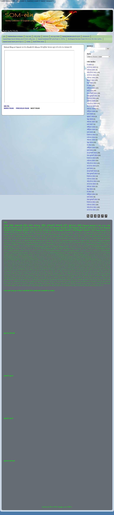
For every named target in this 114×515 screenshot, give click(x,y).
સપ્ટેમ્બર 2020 (91, 106)
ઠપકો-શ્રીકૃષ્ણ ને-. (8, 271)
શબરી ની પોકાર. (8, 283)
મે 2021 (89, 85)
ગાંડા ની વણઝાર (23, 267)
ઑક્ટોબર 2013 (92, 163)
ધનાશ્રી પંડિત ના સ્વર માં (102, 271)
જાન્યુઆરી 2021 (92, 96)
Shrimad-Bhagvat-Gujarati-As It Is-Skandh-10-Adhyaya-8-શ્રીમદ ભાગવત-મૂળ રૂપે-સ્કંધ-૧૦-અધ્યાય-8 (84, 257)
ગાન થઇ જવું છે (33, 267)
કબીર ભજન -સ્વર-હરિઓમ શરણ (86, 263)
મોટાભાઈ (38, 232)
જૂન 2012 (90, 189)
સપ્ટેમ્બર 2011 (91, 210)
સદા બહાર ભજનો (55, 36)
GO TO (7, 106)
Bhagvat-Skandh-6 (65, 230)
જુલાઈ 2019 (91, 116)
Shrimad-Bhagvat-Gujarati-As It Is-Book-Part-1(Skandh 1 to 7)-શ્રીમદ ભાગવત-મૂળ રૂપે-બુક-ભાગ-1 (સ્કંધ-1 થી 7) (54, 244)
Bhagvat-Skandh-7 (83, 230)
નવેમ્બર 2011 (91, 204)
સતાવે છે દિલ (71, 283)
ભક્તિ (107, 275)
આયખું (78, 261)
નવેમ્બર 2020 (91, 101)
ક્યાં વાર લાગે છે (99, 265)
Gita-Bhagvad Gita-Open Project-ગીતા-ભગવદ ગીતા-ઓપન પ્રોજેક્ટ (85, 39)
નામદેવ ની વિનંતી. (47, 273)
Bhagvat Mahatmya (90, 232)
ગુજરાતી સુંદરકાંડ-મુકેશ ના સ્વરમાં (86, 267)
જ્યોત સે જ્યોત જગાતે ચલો (88, 269)
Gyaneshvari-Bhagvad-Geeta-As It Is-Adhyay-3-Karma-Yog (41, 242)
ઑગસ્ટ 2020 (91, 108)
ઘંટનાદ (98, 267)
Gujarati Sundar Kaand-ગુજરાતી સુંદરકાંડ (13, 41)
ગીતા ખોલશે (42, 267)
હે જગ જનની (78, 285)
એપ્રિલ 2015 (91, 129)
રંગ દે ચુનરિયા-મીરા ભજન (81, 279)
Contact (28, 41)
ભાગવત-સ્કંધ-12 (17, 277)
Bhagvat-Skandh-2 (101, 230)
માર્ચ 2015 (90, 132)
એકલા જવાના (20, 263)
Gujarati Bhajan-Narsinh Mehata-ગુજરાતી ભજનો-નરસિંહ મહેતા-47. (65, 234)
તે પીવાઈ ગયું (62, 271)
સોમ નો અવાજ (49, 285)
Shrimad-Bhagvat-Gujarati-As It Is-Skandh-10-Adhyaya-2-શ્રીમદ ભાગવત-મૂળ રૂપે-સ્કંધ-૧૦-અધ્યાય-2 (72, 250)
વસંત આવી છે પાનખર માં (52, 281)
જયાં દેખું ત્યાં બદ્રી (13, 269)
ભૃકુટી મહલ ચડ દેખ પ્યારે (39, 277)
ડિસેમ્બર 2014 (91, 134)
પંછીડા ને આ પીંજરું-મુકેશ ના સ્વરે (69, 273)
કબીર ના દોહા (37, 36)
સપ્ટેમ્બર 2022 (91, 67)
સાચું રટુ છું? (79, 283)
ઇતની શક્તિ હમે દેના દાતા (102, 261)
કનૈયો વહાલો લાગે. (54, 263)
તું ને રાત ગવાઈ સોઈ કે (50, 271)
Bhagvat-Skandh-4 (11, 228)
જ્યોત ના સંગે (75, 269)
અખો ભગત (45, 36)
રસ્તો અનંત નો (93, 279)
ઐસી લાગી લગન (30, 263)
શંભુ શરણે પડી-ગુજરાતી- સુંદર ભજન (99, 281)
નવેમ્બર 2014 (91, 137)
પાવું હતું (26, 275)
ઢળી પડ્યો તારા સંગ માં (20, 271)
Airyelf (44, 507)
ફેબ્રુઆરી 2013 (92, 171)
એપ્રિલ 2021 (91, 88)
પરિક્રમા (6, 275)
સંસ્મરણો (63, 283)
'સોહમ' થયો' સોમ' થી (56, 232)
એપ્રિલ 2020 (91, 111)
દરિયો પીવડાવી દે (85, 271)
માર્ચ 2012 (90, 197)
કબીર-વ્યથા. (107, 263)
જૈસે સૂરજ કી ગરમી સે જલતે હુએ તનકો (60, 269)
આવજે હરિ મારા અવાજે (88, 261)
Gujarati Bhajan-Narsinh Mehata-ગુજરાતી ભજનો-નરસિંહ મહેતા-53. (73, 238)
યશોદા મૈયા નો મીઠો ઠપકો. (66, 279)
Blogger (60, 507)
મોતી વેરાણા (46, 279)
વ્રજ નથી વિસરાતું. (83, 281)
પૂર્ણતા (31, 275)
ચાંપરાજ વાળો (86, 36)
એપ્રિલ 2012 (91, 194)
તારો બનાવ (40, 271)
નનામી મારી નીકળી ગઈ (35, 273)
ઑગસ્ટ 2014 (91, 140)
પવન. (20, 275)
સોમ (6, 225)
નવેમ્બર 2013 (91, 160)
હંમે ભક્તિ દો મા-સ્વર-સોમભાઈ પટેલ (64, 285)
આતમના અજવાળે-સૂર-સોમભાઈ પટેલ (47, 261)
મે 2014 (89, 145)
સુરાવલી (35, 285)
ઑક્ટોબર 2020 (92, 103)
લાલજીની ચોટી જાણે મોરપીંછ (37, 281)
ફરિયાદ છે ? (76, 275)
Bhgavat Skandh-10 (9, 234)
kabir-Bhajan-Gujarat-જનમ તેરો (94, 259)
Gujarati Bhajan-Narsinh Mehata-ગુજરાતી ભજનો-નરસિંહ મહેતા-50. (69, 236)
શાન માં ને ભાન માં (18, 283)
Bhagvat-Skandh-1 (23, 230)
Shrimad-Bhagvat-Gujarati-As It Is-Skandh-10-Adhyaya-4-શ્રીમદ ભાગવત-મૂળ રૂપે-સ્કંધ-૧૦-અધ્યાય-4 (76, 252)
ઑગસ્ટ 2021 (91, 77)
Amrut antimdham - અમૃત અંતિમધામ (73, 232)
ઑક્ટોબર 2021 (92, 72)
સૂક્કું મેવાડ (41, 285)
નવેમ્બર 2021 (91, 70)
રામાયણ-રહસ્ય (47, 230)
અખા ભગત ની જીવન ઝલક (24, 232)
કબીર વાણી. (99, 263)
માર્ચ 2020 (90, 114)
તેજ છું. (69, 271)
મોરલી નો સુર (54, 279)
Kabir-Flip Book (64, 242)
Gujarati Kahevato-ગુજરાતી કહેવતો (71, 36)
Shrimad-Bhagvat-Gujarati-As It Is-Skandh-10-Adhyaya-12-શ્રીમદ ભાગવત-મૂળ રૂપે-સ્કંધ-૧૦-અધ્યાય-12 (67, 248)
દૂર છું (92, 271)
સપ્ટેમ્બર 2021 (91, 75)
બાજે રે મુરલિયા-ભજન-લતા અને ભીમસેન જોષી (92, 275)
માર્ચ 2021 (90, 90)
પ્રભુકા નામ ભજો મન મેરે (50, 275)
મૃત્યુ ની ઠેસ (23, 279)
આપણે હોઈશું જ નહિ (69, 261)
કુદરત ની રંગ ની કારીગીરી (44, 265)
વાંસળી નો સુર (64, 281)
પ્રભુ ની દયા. (38, 275)
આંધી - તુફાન (18, 261)
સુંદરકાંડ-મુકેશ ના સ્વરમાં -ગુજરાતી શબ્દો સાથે (95, 283)
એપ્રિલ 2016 (91, 127)
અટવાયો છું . (107, 259)
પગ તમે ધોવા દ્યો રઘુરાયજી (101, 273)
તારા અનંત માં (32, 271)
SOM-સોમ (19, 15)
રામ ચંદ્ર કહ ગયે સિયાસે (12, 281)
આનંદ (60, 261)
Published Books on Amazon (15, 36)
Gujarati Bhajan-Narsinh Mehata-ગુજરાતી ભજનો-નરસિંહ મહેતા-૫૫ (41, 240)
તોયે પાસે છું (76, 271)
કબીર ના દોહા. (64, 263)
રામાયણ (18, 225)
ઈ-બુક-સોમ (28, 36)
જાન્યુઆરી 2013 (92, 173)
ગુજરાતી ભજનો (54, 225)
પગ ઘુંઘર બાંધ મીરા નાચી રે (86, 273)
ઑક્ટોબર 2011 (92, 207)
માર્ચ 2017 (90, 124)
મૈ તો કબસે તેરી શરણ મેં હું (34, 279)
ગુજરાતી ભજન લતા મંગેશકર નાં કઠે (57, 267)
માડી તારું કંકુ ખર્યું (99, 277)
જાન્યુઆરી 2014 (92, 155)
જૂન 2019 (90, 119)
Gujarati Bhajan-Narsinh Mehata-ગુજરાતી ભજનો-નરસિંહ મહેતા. (19, 39)
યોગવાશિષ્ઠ (46, 232)
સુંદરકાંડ (72, 225)
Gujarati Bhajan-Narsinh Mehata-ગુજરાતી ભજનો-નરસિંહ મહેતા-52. (36, 238)
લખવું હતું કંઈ (24, 281)
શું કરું (36, 283)
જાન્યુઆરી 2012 (92, 199)
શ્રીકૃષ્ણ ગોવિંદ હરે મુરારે (53, 283)
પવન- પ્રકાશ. (13, 275)
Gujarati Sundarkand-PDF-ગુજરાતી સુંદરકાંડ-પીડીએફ (51, 39)
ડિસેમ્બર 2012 (91, 176)
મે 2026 (89, 64)
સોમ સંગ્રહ (34, 225)
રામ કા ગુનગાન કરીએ (104, 279)
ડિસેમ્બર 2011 (91, 202)
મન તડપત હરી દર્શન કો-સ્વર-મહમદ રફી (58, 277)
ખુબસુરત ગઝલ (13, 267)
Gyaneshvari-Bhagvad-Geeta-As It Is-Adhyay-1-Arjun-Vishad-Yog (78, 240)
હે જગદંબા (86, 285)
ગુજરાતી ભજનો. (72, 267)
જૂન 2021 (90, 83)
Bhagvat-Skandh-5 (61, 228)
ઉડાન (5, 263)
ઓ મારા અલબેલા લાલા (42, 263)
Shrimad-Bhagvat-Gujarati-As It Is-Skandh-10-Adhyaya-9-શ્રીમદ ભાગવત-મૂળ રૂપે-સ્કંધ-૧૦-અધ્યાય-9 (31, 259)
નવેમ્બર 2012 (91, 179)
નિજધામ (56, 273)
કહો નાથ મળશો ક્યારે (30, 265)
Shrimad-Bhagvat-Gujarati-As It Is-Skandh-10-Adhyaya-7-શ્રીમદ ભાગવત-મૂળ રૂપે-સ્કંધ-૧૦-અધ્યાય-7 (30, 257)
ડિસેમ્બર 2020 (91, 98)
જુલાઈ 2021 (91, 80)
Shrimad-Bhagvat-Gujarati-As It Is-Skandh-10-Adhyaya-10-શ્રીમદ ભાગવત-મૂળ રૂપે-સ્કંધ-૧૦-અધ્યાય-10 (62, 246)
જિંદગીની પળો (24, 269)
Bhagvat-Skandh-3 (90, 225)
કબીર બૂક (72, 263)
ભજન (104, 225)
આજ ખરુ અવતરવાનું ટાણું (29, 261)
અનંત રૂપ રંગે (9, 261)
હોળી (92, 285)
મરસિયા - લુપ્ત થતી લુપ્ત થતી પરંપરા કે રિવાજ (81, 277)
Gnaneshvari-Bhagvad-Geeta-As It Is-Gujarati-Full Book (31, 234)
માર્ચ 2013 (90, 168)
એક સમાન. (11, 263)
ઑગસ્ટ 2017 (91, 121)
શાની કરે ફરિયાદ (29, 283)
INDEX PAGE (9, 108)
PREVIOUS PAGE (22, 108)
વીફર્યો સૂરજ (73, 281)
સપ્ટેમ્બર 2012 (91, 184)
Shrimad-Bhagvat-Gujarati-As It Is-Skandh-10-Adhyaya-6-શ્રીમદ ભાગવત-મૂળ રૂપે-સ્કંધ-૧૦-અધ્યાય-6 (81, 254)
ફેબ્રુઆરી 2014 (92, 153)
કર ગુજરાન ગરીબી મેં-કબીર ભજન (14, 265)
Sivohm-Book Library (38, 41)
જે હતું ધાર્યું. (44, 269)
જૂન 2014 (90, 142)
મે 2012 (89, 191)
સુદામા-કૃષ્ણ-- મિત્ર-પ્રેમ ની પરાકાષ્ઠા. (21, 285)
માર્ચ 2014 (90, 150)
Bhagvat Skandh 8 (80, 228)
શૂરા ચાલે (42, 283)
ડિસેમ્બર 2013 (91, 158)
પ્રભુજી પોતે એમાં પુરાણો (64, 275)
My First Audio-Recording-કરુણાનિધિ (80, 242)
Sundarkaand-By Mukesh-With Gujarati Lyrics (71, 259)
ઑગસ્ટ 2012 (91, 186)
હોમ (4, 36)
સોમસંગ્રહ (95, 228)
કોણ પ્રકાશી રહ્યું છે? (86, 265)
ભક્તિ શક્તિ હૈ (7, 277)
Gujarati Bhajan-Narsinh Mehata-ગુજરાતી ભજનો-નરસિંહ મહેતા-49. (32, 236)
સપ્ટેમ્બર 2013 (91, 166)
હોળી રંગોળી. (98, 285)
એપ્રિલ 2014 (91, 147)
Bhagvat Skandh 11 (103, 232)
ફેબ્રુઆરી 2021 (92, 93)
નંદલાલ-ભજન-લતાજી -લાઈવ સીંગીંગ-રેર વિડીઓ (15, 273)
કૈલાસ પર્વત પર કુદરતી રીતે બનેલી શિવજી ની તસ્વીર (66, 265)
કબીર (36, 230)
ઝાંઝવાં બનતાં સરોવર (102, 269)
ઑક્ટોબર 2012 (92, 181)
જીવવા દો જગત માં (34, 269)
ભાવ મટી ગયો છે (27, 277)
